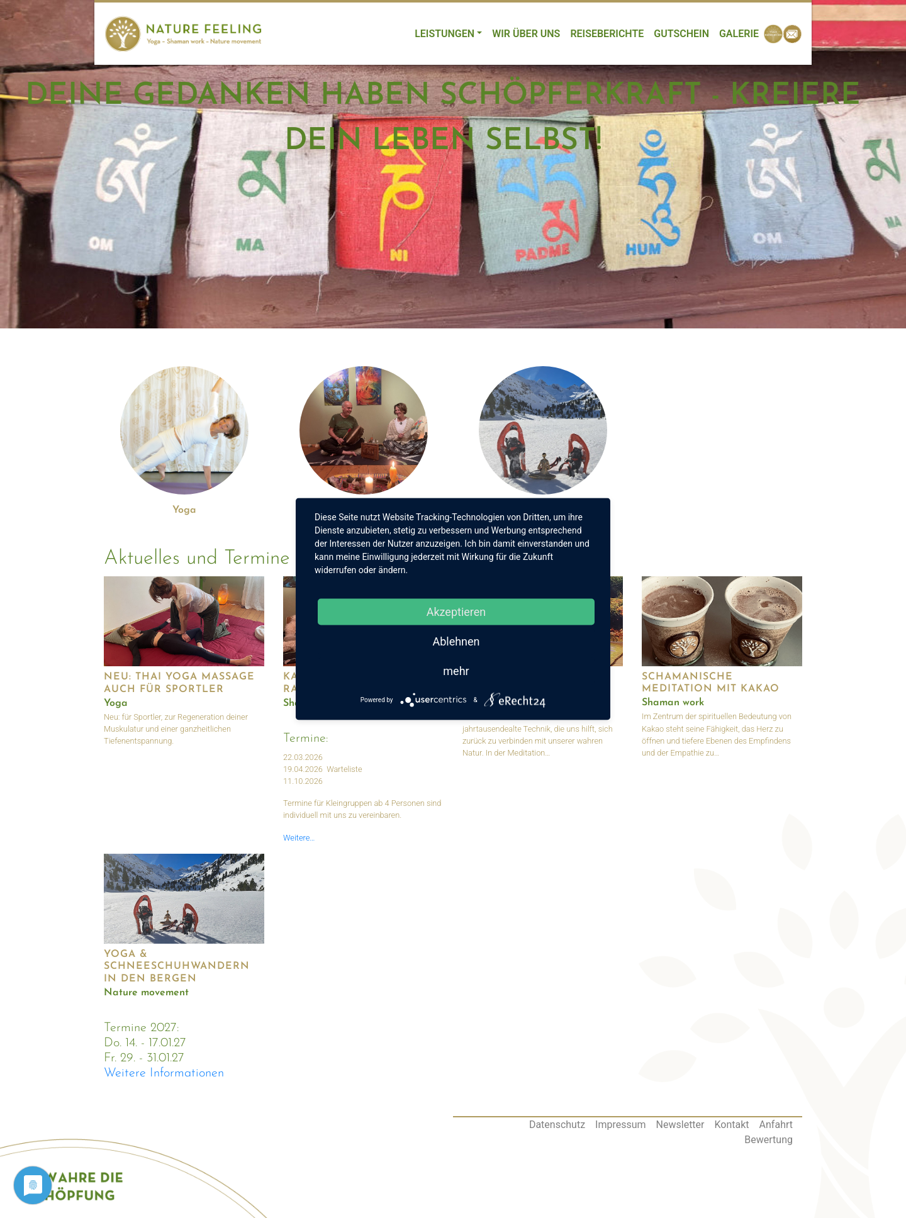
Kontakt (732, 1125)
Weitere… (299, 837)
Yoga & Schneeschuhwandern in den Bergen (177, 966)
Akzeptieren (456, 611)
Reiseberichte (607, 34)
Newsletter (680, 1125)
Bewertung (768, 1140)
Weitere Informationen (164, 1073)
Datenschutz (557, 1125)
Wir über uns (526, 34)
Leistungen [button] (444, 34)
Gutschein (681, 34)
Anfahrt (776, 1125)
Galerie (739, 34)
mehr (456, 671)
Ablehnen (455, 641)
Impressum (620, 1125)
